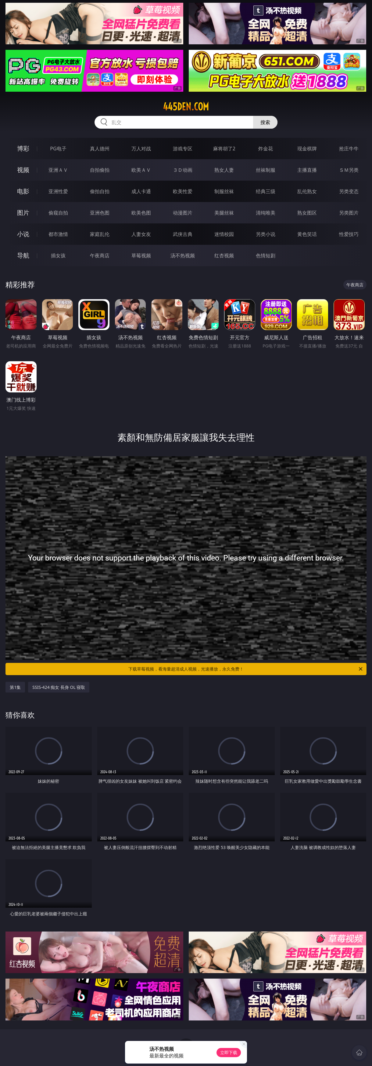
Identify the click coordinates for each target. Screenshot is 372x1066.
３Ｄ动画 (182, 170)
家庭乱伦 (99, 234)
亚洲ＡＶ (58, 170)
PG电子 (58, 148)
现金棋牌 (307, 148)
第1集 (15, 687)
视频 (23, 170)
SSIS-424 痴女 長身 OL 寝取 (58, 687)
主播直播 (307, 170)
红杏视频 (224, 255)
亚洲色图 (99, 212)
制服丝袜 (224, 191)
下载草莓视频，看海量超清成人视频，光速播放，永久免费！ (245, 669)
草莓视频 (141, 255)
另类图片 (349, 212)
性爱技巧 (349, 234)
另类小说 (265, 234)
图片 (23, 212)
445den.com (186, 107)
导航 (23, 255)
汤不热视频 (182, 255)
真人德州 (99, 148)
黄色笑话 (307, 234)
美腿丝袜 (224, 212)
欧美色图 (141, 212)
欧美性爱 (182, 191)
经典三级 (265, 191)
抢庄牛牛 (349, 148)
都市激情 (58, 234)
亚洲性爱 (58, 191)
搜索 (265, 122)
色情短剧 (265, 255)
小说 (23, 234)
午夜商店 (99, 255)
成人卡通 (141, 191)
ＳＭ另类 (349, 170)
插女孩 (58, 255)
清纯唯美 (265, 212)
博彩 (23, 148)
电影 (23, 191)
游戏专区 (182, 148)
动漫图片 (182, 212)
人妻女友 (141, 234)
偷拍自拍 (99, 191)
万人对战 (141, 148)
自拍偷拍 (99, 170)
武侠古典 (182, 234)
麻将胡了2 (224, 148)
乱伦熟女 (307, 191)
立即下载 (228, 1052)
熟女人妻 (224, 170)
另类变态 (349, 191)
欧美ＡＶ (141, 170)
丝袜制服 (265, 170)
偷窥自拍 (58, 212)
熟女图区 (307, 212)
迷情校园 (224, 234)
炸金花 (265, 148)
